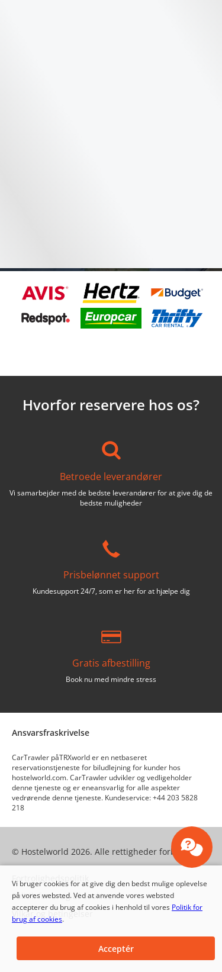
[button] (116, 948)
